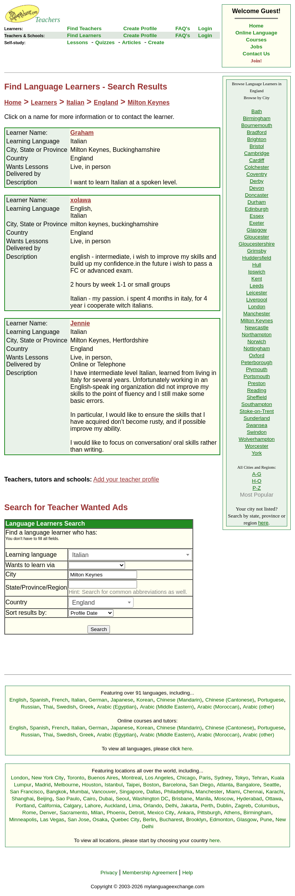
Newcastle (256, 327)
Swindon (256, 432)
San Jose (78, 819)
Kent (256, 279)
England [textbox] (83, 602)
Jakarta (188, 805)
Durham (256, 202)
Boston (151, 785)
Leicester (256, 293)
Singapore (131, 792)
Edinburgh (257, 209)
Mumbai (79, 792)
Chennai (252, 792)
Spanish (39, 700)
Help (187, 872)
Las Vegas (52, 819)
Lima (134, 805)
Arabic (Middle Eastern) (167, 707)
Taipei (133, 785)
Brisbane (182, 798)
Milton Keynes (149, 102)
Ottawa (273, 798)
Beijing (44, 798)
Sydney (222, 778)
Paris (205, 778)
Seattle (271, 785)
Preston (257, 383)
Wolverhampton (256, 439)
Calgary (72, 805)
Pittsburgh (209, 812)
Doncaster (257, 195)
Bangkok (56, 792)
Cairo (89, 798)
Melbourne (66, 785)
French (60, 700)
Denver (47, 812)
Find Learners (84, 35)
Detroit (136, 812)
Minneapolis (22, 819)
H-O (256, 481)
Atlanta (225, 785)
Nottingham (257, 348)
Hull (256, 265)
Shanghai (22, 798)
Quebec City (125, 819)
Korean (144, 700)
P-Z (256, 488)
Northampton (256, 334)
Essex (257, 216)
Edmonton (221, 819)
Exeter (256, 223)
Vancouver (104, 792)
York (257, 453)
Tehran (260, 778)
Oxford (256, 355)
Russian (30, 707)
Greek (86, 707)
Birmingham (256, 118)
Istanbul (114, 785)
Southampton (256, 404)
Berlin (149, 819)
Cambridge (256, 153)
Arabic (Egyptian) (116, 707)
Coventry (256, 174)
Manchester (256, 313)
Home (256, 26)
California (49, 805)
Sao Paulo (68, 798)
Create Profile (140, 28)
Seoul (122, 798)
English (17, 700)
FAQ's (182, 28)
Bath (256, 111)
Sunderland (257, 418)
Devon (256, 188)
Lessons (77, 42)
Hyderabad (249, 798)
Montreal (132, 778)
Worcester (256, 446)
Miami (233, 792)
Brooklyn (196, 819)
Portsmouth (257, 376)
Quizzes (105, 42)
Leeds (257, 286)
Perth (207, 805)
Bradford (256, 132)
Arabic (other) (258, 707)
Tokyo (242, 778)
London (256, 307)
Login (205, 28)
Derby (257, 181)
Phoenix (115, 812)
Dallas (153, 792)
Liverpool (256, 300)
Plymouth (257, 369)
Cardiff (256, 160)
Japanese (122, 700)
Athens (232, 812)
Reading (256, 390)
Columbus (266, 805)
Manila (203, 798)
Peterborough (257, 362)
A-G (256, 474)
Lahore (93, 805)
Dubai (105, 798)
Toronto (75, 778)
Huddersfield (256, 258)
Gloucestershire (256, 244)
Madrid (43, 785)
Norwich (256, 341)
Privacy (108, 872)
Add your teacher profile (126, 479)
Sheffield (257, 397)
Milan (97, 812)
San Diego (201, 785)
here (263, 523)
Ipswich (256, 272)
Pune (266, 819)
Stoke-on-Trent (257, 411)
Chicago (186, 778)
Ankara (185, 812)
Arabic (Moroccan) (218, 707)
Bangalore (248, 785)
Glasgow (257, 230)
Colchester (256, 167)
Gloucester (256, 237)
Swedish (66, 707)
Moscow (223, 798)
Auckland (114, 805)
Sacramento (73, 812)
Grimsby (256, 251)
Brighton (256, 139)
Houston (91, 785)
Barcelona (174, 785)
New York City (47, 778)
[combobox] (130, 554)
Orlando (153, 805)
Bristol (256, 146)
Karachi (274, 792)
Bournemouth (256, 125)
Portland (25, 805)
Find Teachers (84, 28)
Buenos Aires (103, 778)
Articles (131, 42)
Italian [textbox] (80, 555)
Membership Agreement (149, 872)
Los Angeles (159, 778)
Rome (29, 812)
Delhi (171, 805)
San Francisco (26, 792)
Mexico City (161, 812)
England (106, 102)
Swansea (257, 425)
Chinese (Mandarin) (179, 700)
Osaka (100, 819)
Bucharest (171, 819)
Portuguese (270, 700)
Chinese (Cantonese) (229, 700)
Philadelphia (178, 792)
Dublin (224, 805)
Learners (44, 102)
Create (156, 42)
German (98, 700)
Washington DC (150, 798)
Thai (48, 707)
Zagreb (243, 805)
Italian (75, 102)
